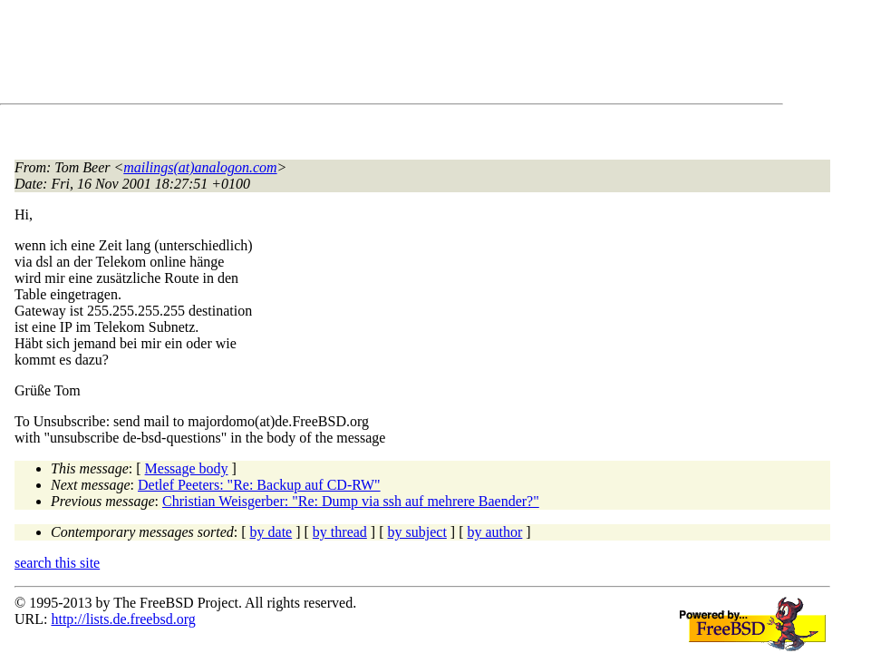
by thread (340, 532)
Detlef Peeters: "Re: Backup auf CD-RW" (259, 484)
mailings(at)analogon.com (199, 167)
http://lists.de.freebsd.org (123, 619)
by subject (417, 532)
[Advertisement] (344, 55)
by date (271, 532)
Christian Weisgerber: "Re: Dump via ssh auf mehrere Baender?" (350, 501)
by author (494, 532)
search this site (57, 562)
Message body (186, 468)
